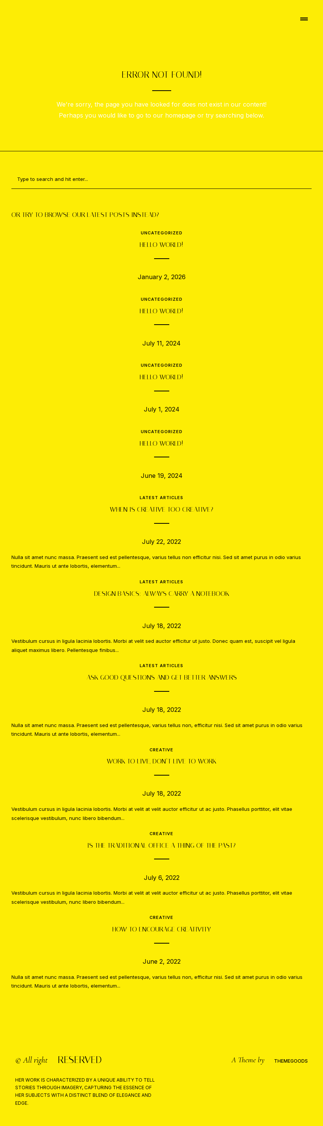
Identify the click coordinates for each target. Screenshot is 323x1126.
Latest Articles (161, 497)
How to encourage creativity (161, 929)
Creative (161, 749)
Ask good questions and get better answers (162, 677)
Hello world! (161, 244)
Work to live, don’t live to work (161, 761)
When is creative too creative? (161, 509)
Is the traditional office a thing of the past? (161, 845)
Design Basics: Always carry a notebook (161, 593)
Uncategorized (162, 233)
